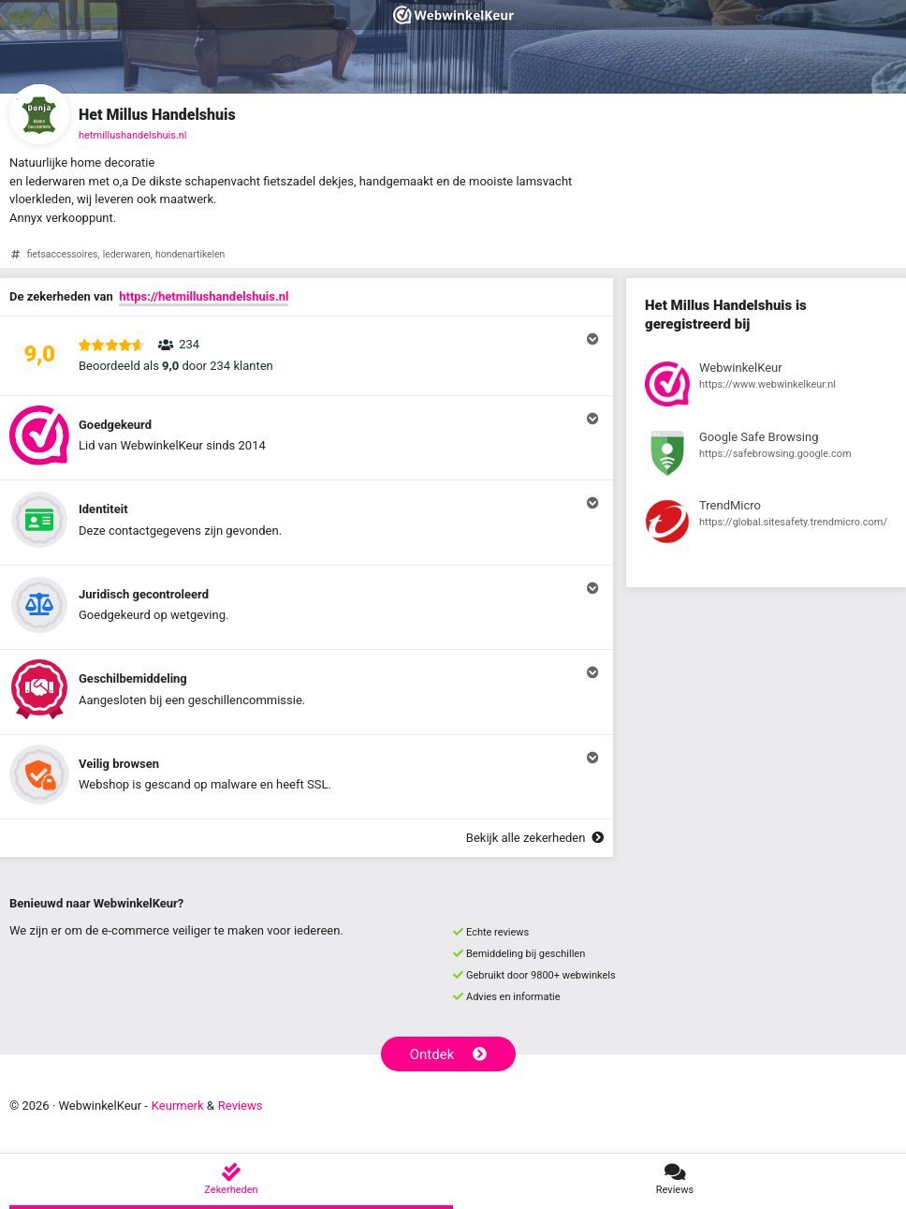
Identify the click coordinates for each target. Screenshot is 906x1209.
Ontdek (449, 1054)
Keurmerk (178, 1105)
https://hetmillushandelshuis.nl (203, 296)
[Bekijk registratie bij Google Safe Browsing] (766, 456)
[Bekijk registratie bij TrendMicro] (766, 524)
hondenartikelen (190, 254)
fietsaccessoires (62, 254)
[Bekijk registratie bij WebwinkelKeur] (766, 386)
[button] (306, 356)
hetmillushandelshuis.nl (133, 135)
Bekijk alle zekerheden (535, 838)
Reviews (240, 1105)
